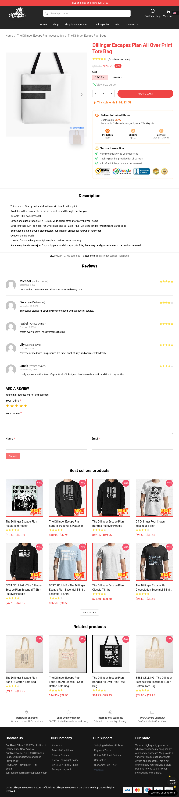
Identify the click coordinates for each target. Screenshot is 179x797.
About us (57, 745)
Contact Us (100, 760)
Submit (13, 456)
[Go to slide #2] (55, 154)
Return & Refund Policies (107, 755)
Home (9, 35)
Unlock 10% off (172, 781)
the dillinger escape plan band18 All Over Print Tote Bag (108, 682)
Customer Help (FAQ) (105, 765)
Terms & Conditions (62, 750)
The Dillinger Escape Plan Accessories (40, 35)
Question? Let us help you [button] (163, 793)
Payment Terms (102, 750)
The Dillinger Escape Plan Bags (87, 35)
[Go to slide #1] (37, 154)
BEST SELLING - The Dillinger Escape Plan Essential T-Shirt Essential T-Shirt (67, 590)
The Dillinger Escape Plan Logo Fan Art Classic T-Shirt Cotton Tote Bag (66, 682)
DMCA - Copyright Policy (65, 760)
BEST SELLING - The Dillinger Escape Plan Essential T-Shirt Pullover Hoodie (24, 590)
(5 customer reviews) (119, 59)
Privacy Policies (60, 755)
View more (89, 612)
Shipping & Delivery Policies (108, 745)
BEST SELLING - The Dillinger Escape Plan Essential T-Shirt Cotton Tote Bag (154, 682)
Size (94, 71)
